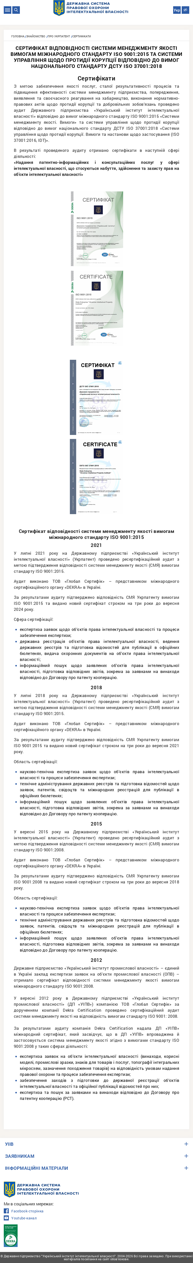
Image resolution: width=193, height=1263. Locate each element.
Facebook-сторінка (23, 1211)
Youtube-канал (20, 1218)
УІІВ (9, 1144)
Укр (177, 10)
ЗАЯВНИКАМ (19, 1156)
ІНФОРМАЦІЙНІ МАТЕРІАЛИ (36, 1168)
